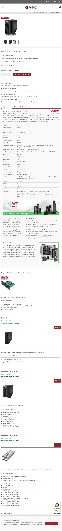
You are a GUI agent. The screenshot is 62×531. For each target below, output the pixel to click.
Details (57, 327)
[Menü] (59, 503)
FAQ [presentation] (14, 106)
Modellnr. (23, 476)
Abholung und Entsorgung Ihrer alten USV (14, 61)
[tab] (7, 106)
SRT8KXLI (58, 12)
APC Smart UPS (14, 235)
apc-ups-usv (52, 12)
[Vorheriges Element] (2, 42)
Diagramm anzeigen (22, 174)
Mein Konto (56, 2)
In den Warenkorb (22, 74)
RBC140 (19, 140)
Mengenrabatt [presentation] (24, 106)
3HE (24, 480)
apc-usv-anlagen (37, 12)
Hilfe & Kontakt (45, 2)
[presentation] (17, 106)
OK (51, 523)
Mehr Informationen (33, 524)
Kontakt (19, 130)
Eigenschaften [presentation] (6, 107)
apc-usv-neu (45, 12)
